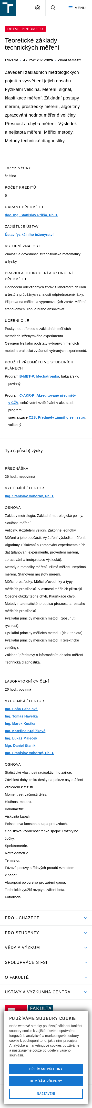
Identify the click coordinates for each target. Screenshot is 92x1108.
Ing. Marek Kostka (20, 724)
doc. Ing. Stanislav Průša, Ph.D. (31, 215)
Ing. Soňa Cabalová (21, 709)
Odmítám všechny (46, 1081)
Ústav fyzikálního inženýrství (29, 235)
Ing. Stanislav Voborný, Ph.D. (29, 496)
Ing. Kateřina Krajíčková (25, 731)
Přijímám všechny (46, 1069)
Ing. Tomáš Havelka (21, 716)
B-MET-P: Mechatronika (39, 376)
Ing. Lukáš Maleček (21, 738)
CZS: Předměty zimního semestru (57, 417)
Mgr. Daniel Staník (20, 746)
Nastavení (46, 1094)
